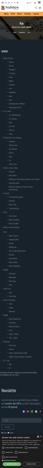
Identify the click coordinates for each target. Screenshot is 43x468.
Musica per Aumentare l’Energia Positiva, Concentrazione (21, 188)
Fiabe (10, 285)
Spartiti (19, 14)
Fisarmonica (12, 322)
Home (14, 32)
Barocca (11, 65)
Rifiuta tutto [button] (31, 464)
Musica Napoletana (14, 266)
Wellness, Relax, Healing (10, 168)
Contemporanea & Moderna (17, 103)
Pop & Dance (13, 216)
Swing (11, 134)
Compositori (22, 32)
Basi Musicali (13, 149)
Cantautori (12, 200)
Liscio (10, 330)
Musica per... (7, 341)
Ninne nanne (12, 277)
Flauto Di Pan (13, 164)
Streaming (27, 14)
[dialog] (21, 451)
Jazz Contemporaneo (15, 115)
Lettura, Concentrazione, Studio (18, 353)
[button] (21, 460)
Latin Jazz (12, 130)
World (5, 232)
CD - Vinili (6, 360)
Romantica (12, 69)
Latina (5, 212)
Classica (11, 62)
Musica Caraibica (14, 223)
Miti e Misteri (13, 175)
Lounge (11, 307)
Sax (10, 160)
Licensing (36, 14)
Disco (10, 292)
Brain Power (12, 345)
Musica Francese (14, 235)
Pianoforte (12, 84)
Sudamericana (13, 258)
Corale (11, 77)
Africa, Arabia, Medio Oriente (17, 251)
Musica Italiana (13, 262)
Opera (10, 96)
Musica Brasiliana (14, 219)
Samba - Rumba (13, 334)
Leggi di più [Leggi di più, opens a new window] (36, 444)
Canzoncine (12, 273)
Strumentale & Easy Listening (12, 137)
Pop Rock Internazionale (16, 197)
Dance (11, 303)
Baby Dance (12, 281)
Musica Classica (8, 58)
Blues (10, 122)
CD (10, 368)
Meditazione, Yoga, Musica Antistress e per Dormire (24, 179)
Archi (10, 88)
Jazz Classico (13, 118)
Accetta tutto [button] (12, 464)
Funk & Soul (7, 288)
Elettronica (12, 311)
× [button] (41, 436)
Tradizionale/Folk (14, 208)
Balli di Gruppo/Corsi (15, 319)
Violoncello (12, 141)
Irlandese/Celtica (14, 239)
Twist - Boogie (13, 337)
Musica (6, 14)
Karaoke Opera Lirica (15, 107)
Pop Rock (6, 193)
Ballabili (5, 315)
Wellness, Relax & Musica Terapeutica (20, 356)
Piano (10, 156)
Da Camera (12, 73)
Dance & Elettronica (9, 300)
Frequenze (12, 171)
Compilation (12, 92)
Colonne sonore (13, 145)
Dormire (11, 349)
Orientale (11, 254)
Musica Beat (12, 204)
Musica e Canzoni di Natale (11, 227)
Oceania (11, 243)
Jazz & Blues (7, 111)
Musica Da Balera (14, 326)
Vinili (10, 364)
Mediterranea (13, 247)
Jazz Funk (11, 126)
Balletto (11, 81)
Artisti (13, 14)
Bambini (5, 269)
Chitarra (11, 152)
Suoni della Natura (14, 183)
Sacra (10, 99)
